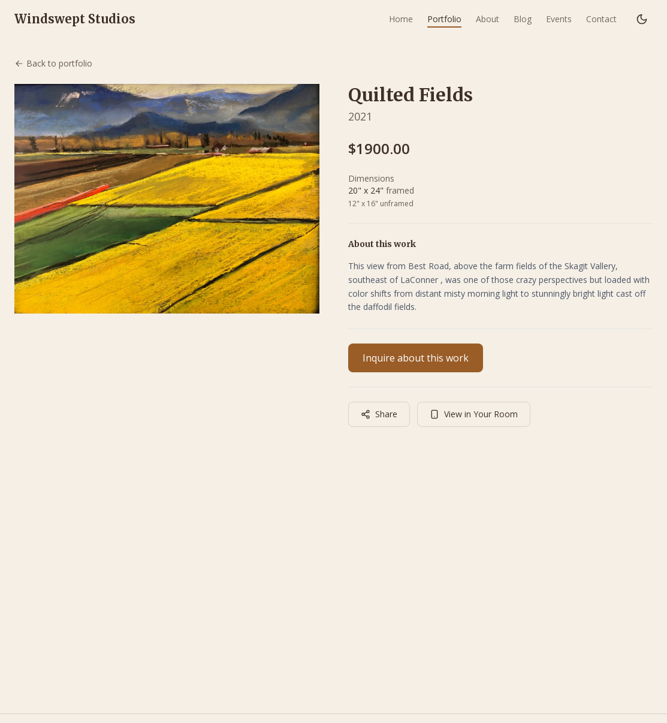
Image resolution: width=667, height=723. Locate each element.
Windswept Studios (74, 18)
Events (559, 19)
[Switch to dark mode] (642, 19)
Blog (523, 19)
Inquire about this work (416, 357)
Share (379, 414)
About (487, 19)
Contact (601, 19)
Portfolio (444, 19)
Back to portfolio (53, 63)
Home (401, 19)
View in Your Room (474, 414)
